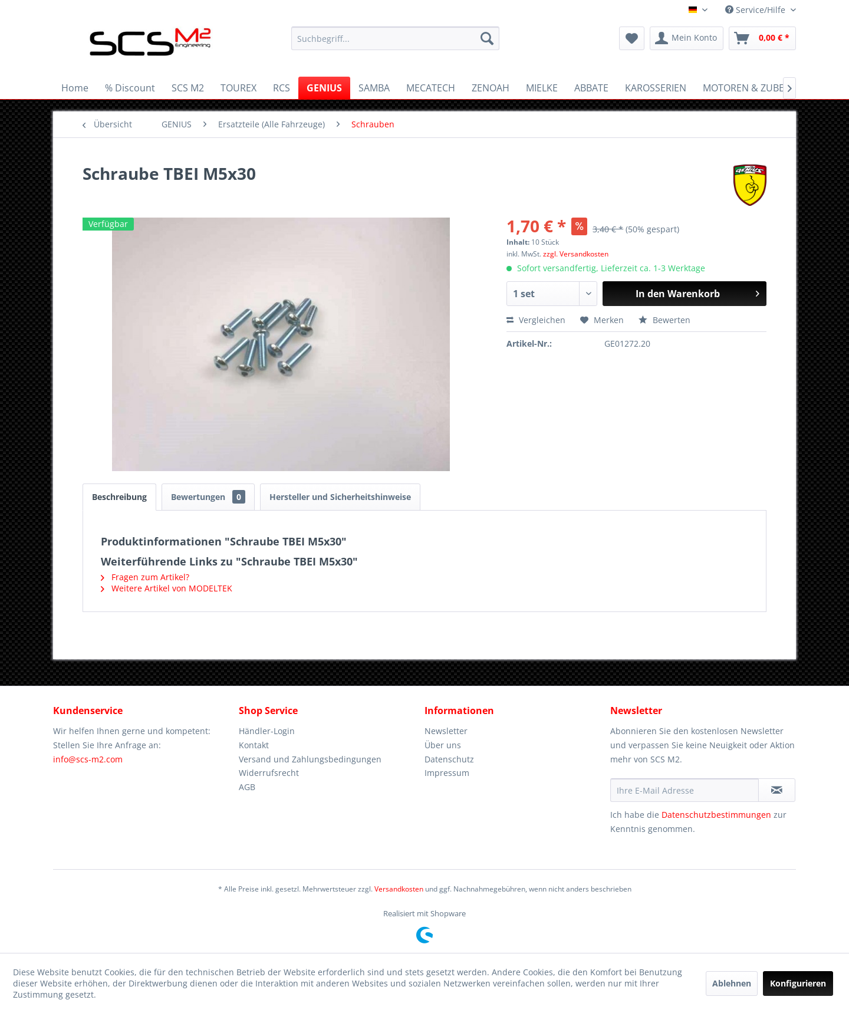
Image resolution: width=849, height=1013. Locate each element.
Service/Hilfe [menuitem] (756, 9)
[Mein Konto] (686, 38)
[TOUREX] (238, 88)
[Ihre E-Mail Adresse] (684, 790)
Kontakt (254, 745)
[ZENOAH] (490, 88)
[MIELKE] (542, 88)
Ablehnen (731, 983)
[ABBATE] (591, 88)
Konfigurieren (798, 983)
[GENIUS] (324, 88)
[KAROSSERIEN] (656, 88)
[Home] (75, 88)
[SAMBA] (374, 88)
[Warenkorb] (762, 38)
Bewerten (664, 319)
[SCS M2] (187, 88)
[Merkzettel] (631, 38)
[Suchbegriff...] (395, 38)
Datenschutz (449, 759)
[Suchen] (487, 38)
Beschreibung (119, 496)
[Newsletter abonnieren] (776, 790)
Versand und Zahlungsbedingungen (310, 759)
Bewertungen (208, 497)
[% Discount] (130, 88)
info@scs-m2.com (88, 759)
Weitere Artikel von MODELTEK (166, 588)
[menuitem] (395, 38)
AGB (247, 786)
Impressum (446, 772)
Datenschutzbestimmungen (716, 814)
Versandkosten (398, 889)
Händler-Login (267, 730)
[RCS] (281, 88)
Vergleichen (535, 319)
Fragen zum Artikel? (145, 577)
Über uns (442, 745)
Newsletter (446, 730)
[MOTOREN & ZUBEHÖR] (753, 88)
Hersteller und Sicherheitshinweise (340, 496)
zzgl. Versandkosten (575, 254)
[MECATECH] (430, 88)
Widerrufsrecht (269, 772)
